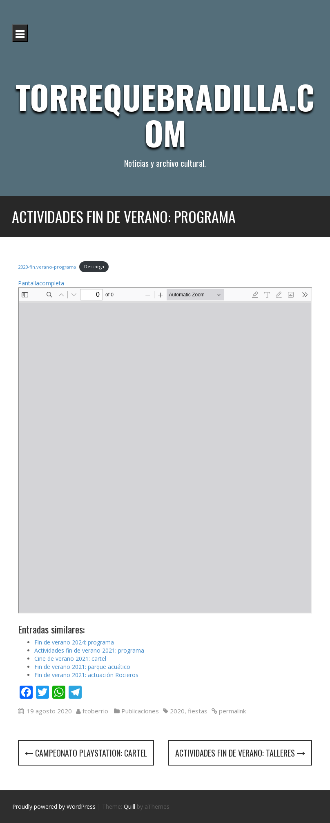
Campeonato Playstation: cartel (86, 753)
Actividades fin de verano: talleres (240, 753)
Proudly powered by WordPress (54, 806)
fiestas (197, 711)
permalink (231, 711)
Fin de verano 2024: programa (74, 642)
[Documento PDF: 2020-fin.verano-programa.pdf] (165, 450)
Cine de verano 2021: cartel (70, 658)
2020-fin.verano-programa (47, 266)
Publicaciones (140, 711)
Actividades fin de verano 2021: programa (89, 650)
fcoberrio (95, 711)
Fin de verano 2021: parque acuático (82, 667)
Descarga (94, 266)
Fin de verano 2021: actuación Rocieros (86, 675)
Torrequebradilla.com (165, 115)
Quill (129, 806)
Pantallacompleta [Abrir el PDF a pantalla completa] (41, 283)
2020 (177, 711)
